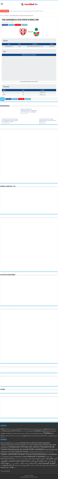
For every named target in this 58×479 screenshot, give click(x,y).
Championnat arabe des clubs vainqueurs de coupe (17, 445)
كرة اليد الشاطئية (18, 465)
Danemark (41, 429)
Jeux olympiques (51, 454)
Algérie (3, 429)
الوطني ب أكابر (20, 463)
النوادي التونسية (49, 463)
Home (1, 15)
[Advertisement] (29, 407)
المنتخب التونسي (7, 461)
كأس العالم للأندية (32, 465)
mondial (8, 433)
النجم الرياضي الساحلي (33, 435)
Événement (6, 15)
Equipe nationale (9, 454)
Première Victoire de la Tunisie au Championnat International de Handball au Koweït (26, 11)
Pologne (18, 433)
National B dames (48, 456)
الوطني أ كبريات (28, 463)
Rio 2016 (30, 433)
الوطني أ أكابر (37, 463)
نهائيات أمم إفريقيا (7, 467)
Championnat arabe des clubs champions (35, 443)
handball (37, 431)
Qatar (27, 433)
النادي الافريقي (42, 435)
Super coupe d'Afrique (30, 458)
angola (17, 429)
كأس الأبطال (38, 465)
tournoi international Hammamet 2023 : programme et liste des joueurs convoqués (28, 110)
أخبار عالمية (53, 459)
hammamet (31, 431)
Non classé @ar (21, 458)
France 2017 (23, 431)
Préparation (23, 433)
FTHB (27, 431)
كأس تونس (25, 465)
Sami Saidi (34, 433)
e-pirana (26, 475)
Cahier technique (15, 443)
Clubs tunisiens (36, 449)
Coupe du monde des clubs (35, 452)
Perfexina (31, 475)
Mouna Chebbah (13, 433)
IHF (1, 433)
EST (14, 431)
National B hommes (7, 458)
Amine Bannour (13, 429)
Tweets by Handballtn (5, 471)
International (38, 454)
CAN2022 (30, 429)
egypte (46, 429)
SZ (3, 92)
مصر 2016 (13, 435)
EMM (4, 431)
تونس (25, 435)
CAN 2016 (25, 429)
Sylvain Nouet (40, 433)
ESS (11, 431)
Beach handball (5, 443)
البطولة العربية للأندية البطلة (35, 461)
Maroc (4, 433)
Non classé (16, 458)
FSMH (4, 94)
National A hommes (36, 456)
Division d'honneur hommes (47, 451)
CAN (22, 429)
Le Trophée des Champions (8, 456)
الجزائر (47, 435)
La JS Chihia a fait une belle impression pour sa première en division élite (47, 120)
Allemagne (7, 429)
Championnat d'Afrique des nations (23, 447)
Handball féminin (45, 431)
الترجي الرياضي (53, 435)
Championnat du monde (18, 449)
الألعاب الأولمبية (44, 458)
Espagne (8, 431)
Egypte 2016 (50, 429)
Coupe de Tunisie (35, 429)
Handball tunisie (52, 431)
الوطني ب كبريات (12, 463)
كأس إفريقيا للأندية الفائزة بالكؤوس (49, 465)
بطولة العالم (5, 463)
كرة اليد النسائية (19, 435)
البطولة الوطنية (20, 461)
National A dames (21, 456)
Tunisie (46, 433)
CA (20, 429)
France (18, 431)
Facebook (2, 389)
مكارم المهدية (8, 435)
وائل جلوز (3, 437)
